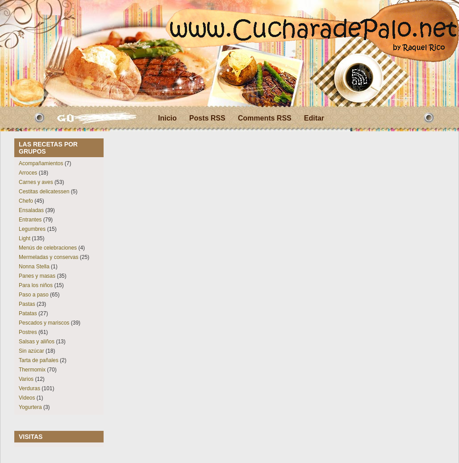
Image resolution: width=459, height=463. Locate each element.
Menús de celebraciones (48, 248)
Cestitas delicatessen (44, 191)
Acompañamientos (41, 163)
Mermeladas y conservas (48, 257)
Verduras (29, 388)
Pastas (27, 304)
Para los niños (36, 285)
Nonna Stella (34, 266)
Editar (314, 118)
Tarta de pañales (38, 360)
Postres (28, 332)
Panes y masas (37, 276)
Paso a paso (34, 295)
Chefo (26, 201)
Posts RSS (207, 118)
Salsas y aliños (36, 341)
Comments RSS (265, 118)
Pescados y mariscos (44, 323)
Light (24, 238)
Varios (26, 379)
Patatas (28, 313)
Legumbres (32, 229)
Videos (27, 398)
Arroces (28, 173)
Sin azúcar (31, 351)
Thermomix (32, 370)
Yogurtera (30, 407)
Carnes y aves (36, 182)
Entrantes (30, 220)
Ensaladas (31, 210)
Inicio (167, 118)
